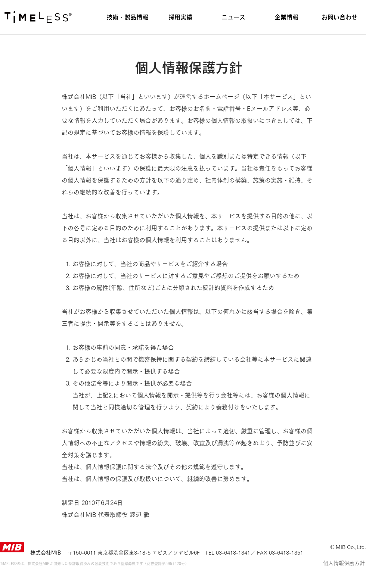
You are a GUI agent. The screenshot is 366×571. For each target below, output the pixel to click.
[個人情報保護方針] (344, 563)
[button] (127, 17)
